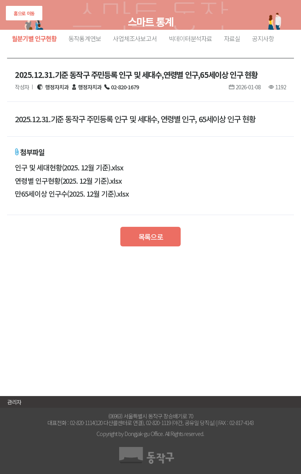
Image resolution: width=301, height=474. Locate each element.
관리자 (14, 402)
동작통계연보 (85, 38)
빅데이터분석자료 (190, 38)
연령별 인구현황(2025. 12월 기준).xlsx (68, 181)
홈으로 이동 (24, 13)
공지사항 (263, 38)
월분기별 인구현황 (34, 38)
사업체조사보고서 (135, 38)
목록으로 (150, 237)
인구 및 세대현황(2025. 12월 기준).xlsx (69, 167)
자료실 (232, 38)
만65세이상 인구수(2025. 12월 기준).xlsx (72, 194)
